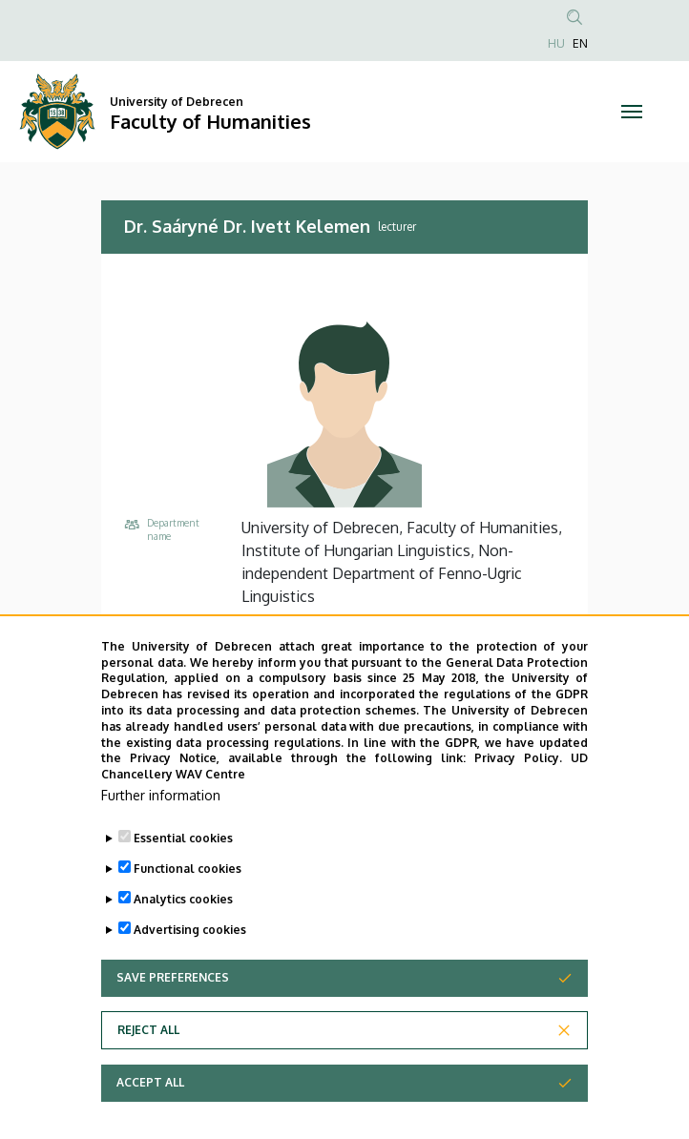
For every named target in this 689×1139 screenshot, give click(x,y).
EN (580, 43)
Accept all (150, 1119)
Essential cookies (183, 875)
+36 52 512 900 (292, 626)
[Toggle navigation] (631, 111)
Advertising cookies (190, 967)
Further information (160, 832)
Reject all (148, 1067)
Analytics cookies (183, 936)
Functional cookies (187, 906)
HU (556, 43)
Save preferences (172, 1014)
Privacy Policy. (518, 795)
